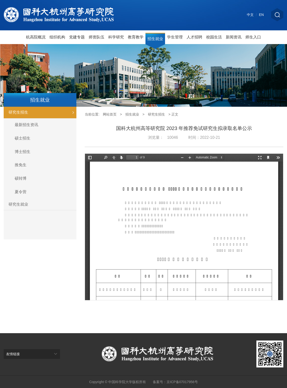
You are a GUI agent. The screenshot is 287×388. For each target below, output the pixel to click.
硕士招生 (22, 138)
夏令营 (20, 192)
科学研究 (116, 37)
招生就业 (155, 39)
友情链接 (13, 354)
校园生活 (214, 37)
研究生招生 (42, 112)
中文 (250, 15)
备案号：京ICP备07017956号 (175, 382)
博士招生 (22, 152)
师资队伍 (96, 37)
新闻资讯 (233, 37)
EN (261, 15)
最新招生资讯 (26, 125)
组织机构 (57, 37)
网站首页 (110, 114)
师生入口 (253, 37)
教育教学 (136, 37)
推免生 (20, 165)
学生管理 (175, 37)
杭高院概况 (36, 37)
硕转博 (20, 178)
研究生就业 (18, 204)
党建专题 (77, 37)
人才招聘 (194, 37)
